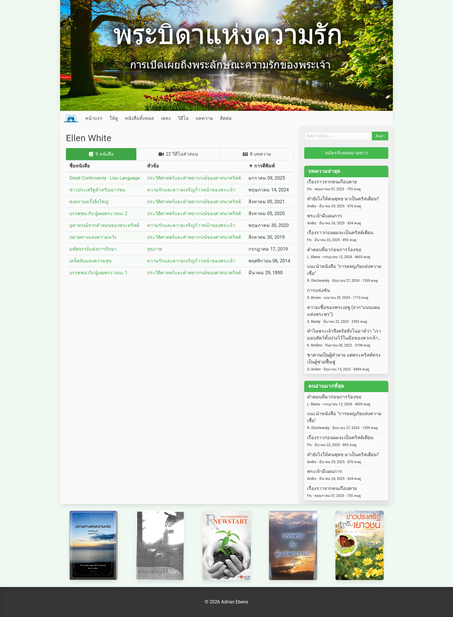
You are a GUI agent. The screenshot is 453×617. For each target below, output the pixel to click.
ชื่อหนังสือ (79, 166)
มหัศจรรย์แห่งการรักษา (93, 249)
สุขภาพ (154, 249)
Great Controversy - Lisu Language (104, 178)
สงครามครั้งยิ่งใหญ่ (89, 201)
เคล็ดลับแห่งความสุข (90, 261)
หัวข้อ (153, 166)
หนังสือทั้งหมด (139, 118)
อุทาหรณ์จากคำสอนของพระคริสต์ (104, 225)
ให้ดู (113, 118)
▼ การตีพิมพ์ (261, 166)
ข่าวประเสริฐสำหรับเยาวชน (97, 190)
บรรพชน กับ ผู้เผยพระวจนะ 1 (98, 272)
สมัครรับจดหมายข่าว (346, 153)
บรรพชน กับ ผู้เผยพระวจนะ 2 (98, 213)
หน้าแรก (94, 118)
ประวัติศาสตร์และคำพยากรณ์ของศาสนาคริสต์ (194, 178)
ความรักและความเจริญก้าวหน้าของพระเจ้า (191, 190)
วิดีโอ (183, 118)
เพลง (166, 118)
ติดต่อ (226, 118)
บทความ (204, 118)
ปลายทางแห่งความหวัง (92, 237)
